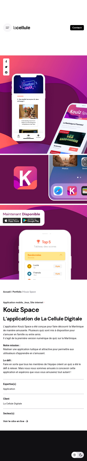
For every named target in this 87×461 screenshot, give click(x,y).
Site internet (36, 302)
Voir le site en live (15, 421)
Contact (77, 27)
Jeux (26, 302)
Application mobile (13, 302)
